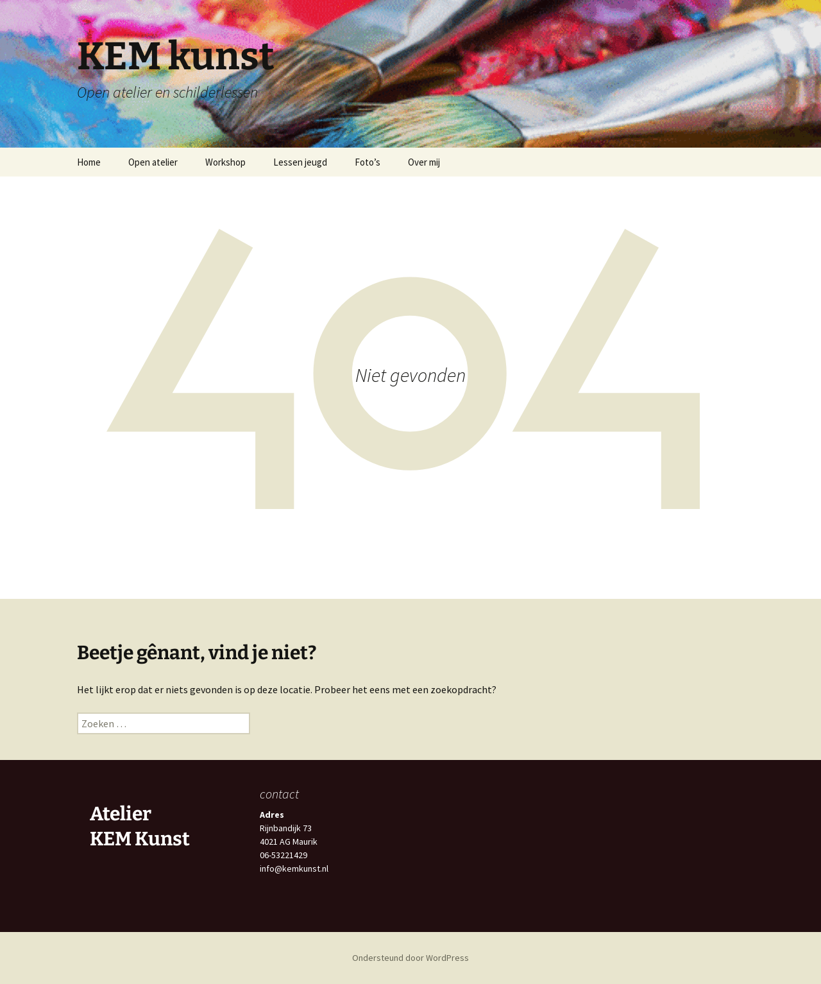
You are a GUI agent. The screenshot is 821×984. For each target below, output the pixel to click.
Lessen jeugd (300, 162)
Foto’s (367, 162)
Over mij (424, 162)
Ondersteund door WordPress (410, 957)
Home (89, 162)
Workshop (225, 162)
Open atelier (153, 162)
